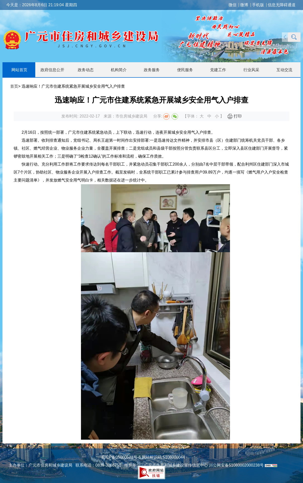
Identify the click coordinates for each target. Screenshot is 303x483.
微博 (244, 5)
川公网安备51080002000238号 (236, 465)
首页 (14, 86)
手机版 (258, 5)
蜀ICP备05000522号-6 (121, 457)
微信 (232, 5)
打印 (234, 116)
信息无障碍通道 (282, 5)
